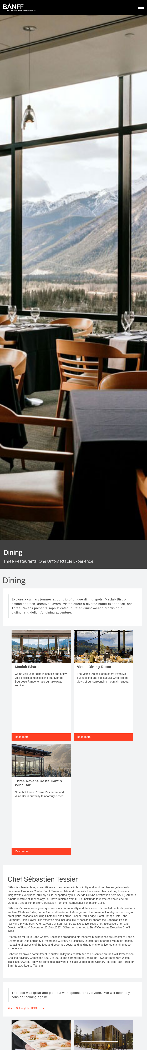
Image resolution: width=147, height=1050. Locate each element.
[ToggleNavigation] (141, 7)
